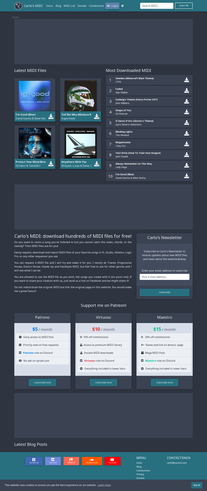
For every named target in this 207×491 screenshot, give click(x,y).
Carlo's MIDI (33, 6)
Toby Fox (121, 145)
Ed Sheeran (122, 113)
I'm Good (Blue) (125, 174)
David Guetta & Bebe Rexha (32, 118)
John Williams (122, 103)
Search (183, 5)
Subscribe (164, 292)
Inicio (49, 6)
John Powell (122, 156)
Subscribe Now (42, 382)
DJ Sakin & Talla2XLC (28, 165)
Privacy (140, 474)
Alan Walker (122, 92)
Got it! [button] (196, 485)
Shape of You (123, 110)
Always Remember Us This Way (134, 163)
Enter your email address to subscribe (165, 270)
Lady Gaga (121, 167)
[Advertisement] (103, 41)
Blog (58, 6)
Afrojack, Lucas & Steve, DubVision (82, 165)
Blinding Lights (124, 131)
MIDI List (69, 6)
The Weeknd (122, 135)
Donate (82, 6)
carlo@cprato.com (177, 462)
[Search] (156, 6)
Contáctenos (96, 6)
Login (112, 6)
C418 (118, 81)
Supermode (68, 118)
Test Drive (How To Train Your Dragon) (138, 152)
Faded (119, 88)
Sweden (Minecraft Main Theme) (135, 78)
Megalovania (123, 142)
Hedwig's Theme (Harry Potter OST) (137, 99)
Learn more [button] (104, 485)
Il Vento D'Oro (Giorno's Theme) (134, 120)
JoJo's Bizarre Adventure (128, 124)
